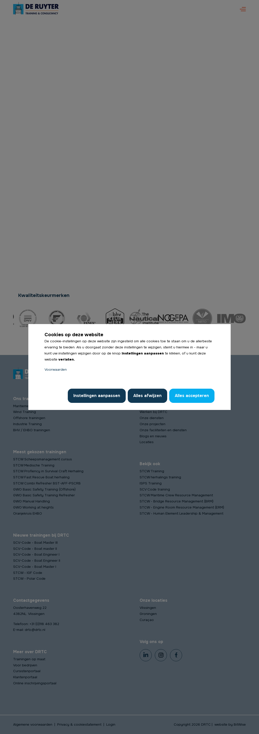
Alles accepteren (192, 395)
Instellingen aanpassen (96, 395)
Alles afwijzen (147, 395)
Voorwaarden (56, 369)
